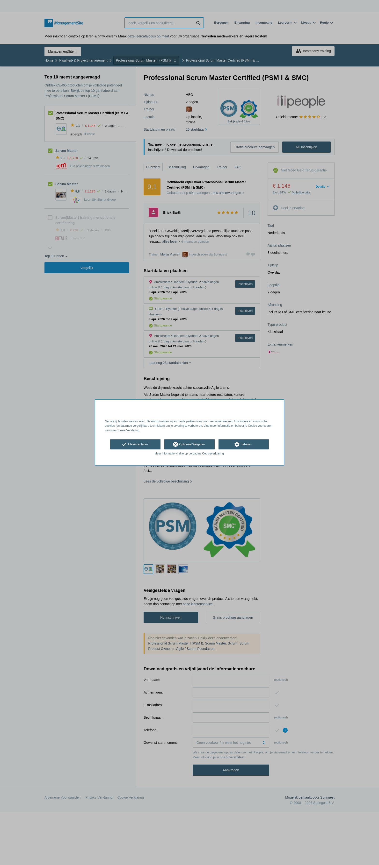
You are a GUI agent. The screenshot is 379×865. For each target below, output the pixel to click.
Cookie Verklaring (128, 430)
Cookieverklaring (213, 453)
